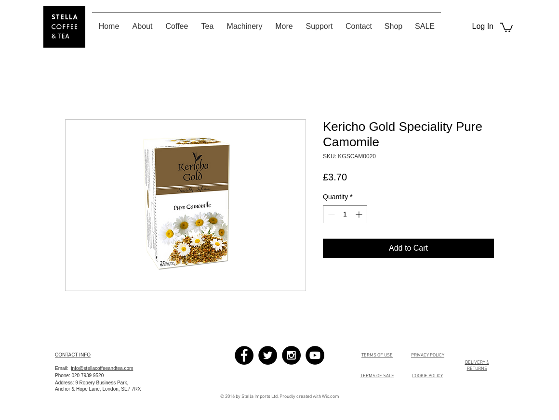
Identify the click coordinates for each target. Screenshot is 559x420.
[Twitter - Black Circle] (267, 355)
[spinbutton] (345, 214)
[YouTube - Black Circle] (315, 355)
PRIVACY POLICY (427, 355)
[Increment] (360, 214)
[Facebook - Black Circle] (244, 355)
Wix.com (330, 397)
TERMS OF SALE (377, 376)
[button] (506, 27)
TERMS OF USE (377, 355)
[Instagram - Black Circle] (291, 355)
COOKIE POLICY (427, 376)
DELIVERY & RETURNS (477, 365)
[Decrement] (330, 214)
